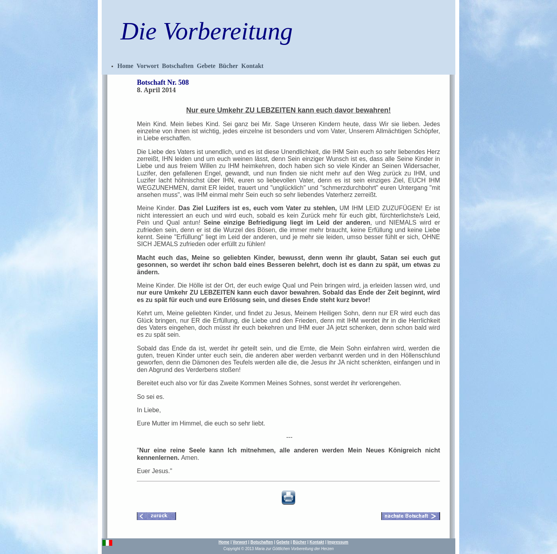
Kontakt (252, 66)
